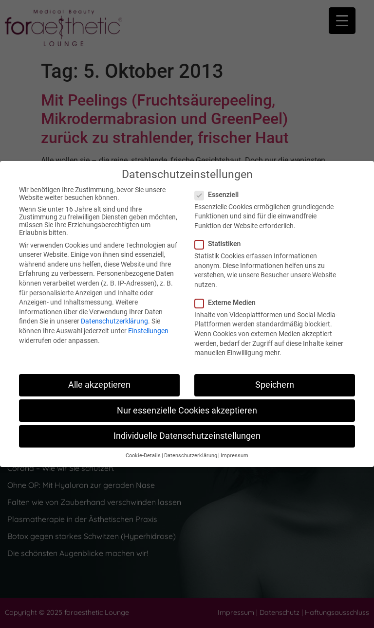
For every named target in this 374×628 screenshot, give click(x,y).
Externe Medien (228, 302)
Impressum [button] (234, 455)
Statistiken (220, 244)
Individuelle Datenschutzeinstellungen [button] (187, 436)
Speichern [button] (274, 385)
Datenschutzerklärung (114, 321)
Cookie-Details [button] (143, 455)
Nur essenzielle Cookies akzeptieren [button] (187, 410)
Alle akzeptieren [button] (99, 385)
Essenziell (219, 194)
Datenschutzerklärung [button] (190, 455)
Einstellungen (148, 331)
